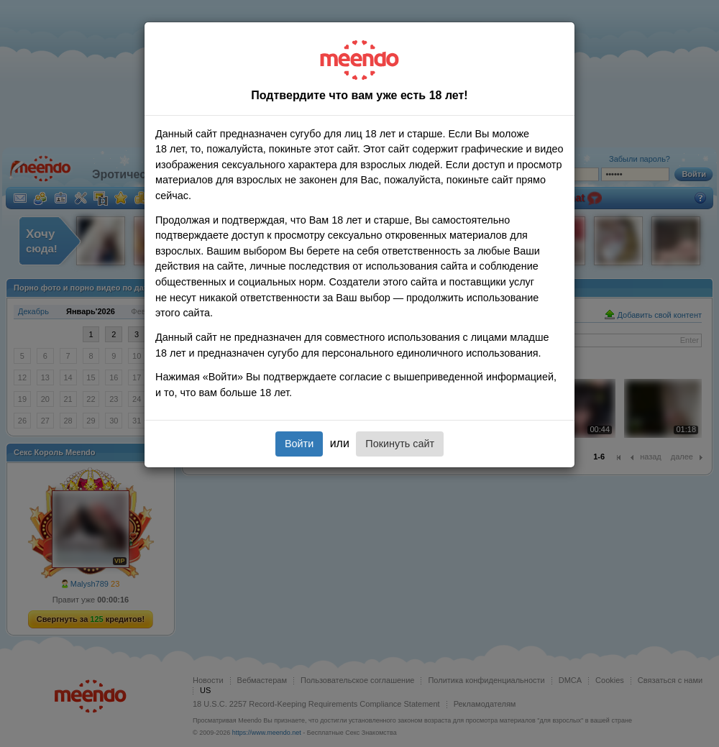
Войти (299, 443)
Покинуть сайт (399, 443)
